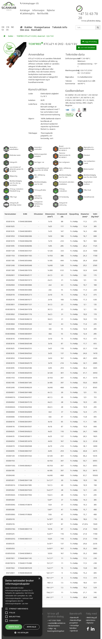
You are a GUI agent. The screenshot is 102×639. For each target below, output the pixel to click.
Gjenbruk (74, 631)
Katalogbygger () (29, 3)
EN (7, 27)
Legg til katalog (89, 42)
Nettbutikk (42, 13)
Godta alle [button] (14, 627)
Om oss (24, 30)
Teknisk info (59, 27)
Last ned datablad (86, 47)
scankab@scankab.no (56, 623)
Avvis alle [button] (31, 627)
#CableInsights (27, 13)
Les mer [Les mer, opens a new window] (25, 603)
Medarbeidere (54, 626)
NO (12, 27)
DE (7, 30)
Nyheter (51, 10)
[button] (22, 632)
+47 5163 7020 (54, 620)
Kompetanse (42, 27)
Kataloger (25, 10)
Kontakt (36, 30)
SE (3, 30)
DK (3, 27)
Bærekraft (74, 617)
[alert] (22, 606)
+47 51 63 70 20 (88, 16)
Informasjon (38, 10)
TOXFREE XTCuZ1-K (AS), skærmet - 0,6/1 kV (35, 36)
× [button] (39, 579)
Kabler (28, 27)
